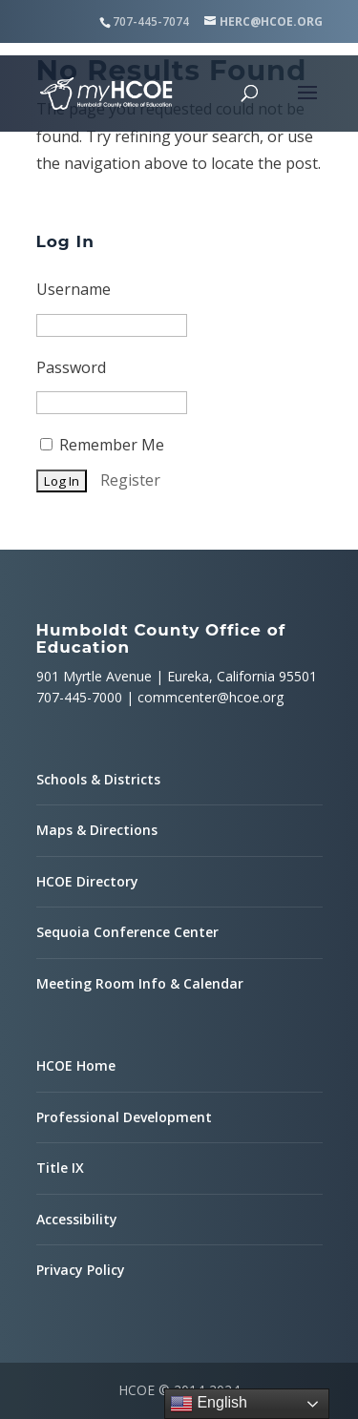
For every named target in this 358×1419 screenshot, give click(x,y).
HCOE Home (76, 1065)
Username (73, 289)
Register (130, 480)
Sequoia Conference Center (127, 932)
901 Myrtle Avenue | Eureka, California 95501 (176, 676)
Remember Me (102, 444)
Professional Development (124, 1117)
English (208, 1403)
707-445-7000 (79, 697)
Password (71, 367)
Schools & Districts (98, 779)
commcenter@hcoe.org (210, 697)
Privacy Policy (80, 1270)
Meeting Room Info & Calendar (139, 983)
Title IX (60, 1167)
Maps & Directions (97, 830)
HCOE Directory (87, 881)
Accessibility (76, 1219)
